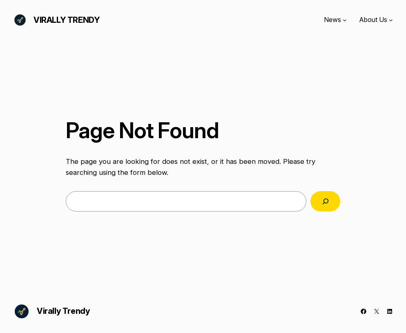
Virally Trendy (66, 20)
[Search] (325, 201)
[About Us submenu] (391, 20)
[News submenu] (345, 20)
